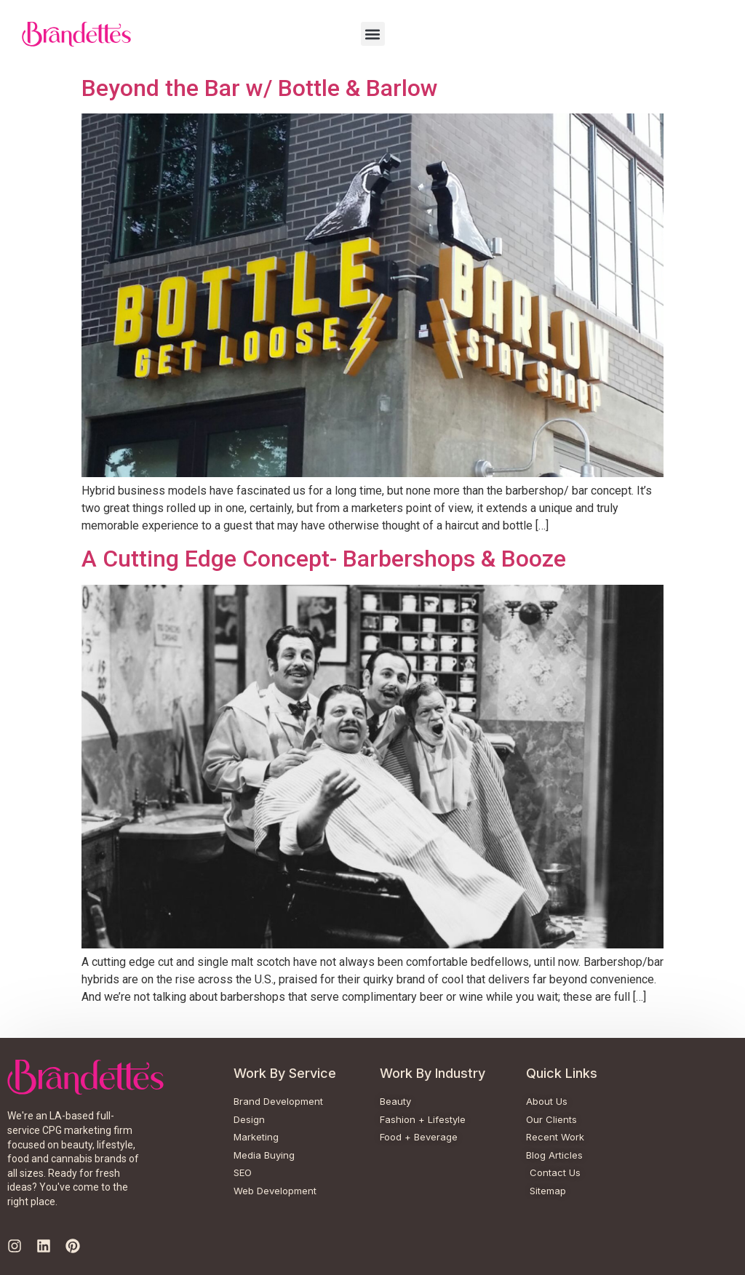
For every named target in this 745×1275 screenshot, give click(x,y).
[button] (373, 34)
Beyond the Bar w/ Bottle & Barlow (259, 88)
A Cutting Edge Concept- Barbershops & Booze (323, 558)
